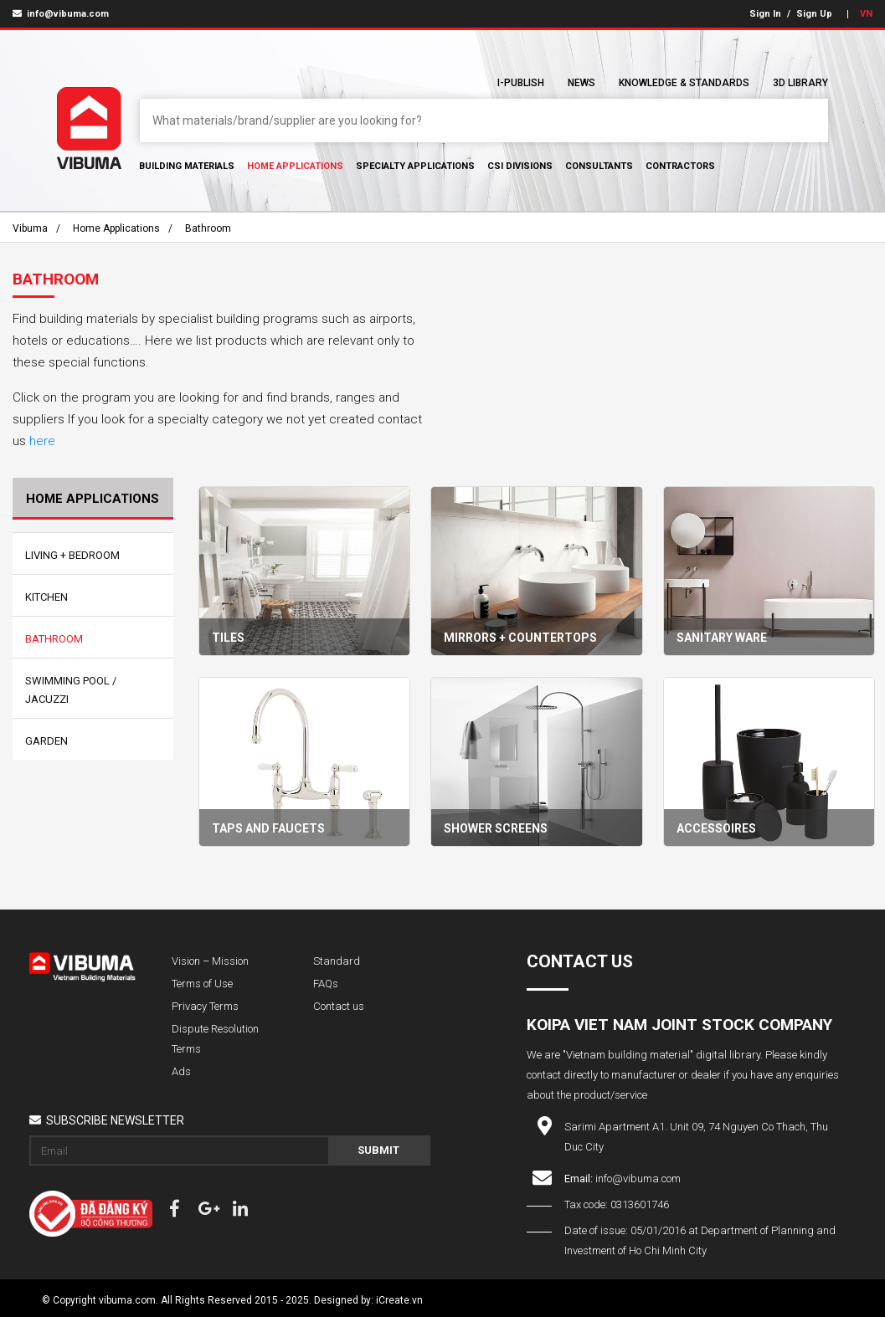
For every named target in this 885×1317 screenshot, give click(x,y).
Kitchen (46, 597)
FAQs (325, 983)
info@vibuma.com (61, 13)
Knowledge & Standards (684, 83)
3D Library (800, 83)
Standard (336, 961)
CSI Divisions (520, 166)
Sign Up (814, 13)
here (42, 440)
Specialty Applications (415, 166)
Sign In (765, 13)
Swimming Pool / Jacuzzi (70, 689)
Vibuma (30, 228)
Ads (181, 1071)
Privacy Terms (205, 1006)
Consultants (599, 166)
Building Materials (186, 166)
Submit (378, 1150)
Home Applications (295, 166)
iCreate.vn (399, 1300)
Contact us (338, 1006)
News (581, 83)
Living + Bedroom (72, 555)
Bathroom (208, 228)
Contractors (680, 166)
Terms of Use (202, 983)
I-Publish (520, 83)
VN (866, 13)
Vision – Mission (210, 961)
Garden (46, 741)
